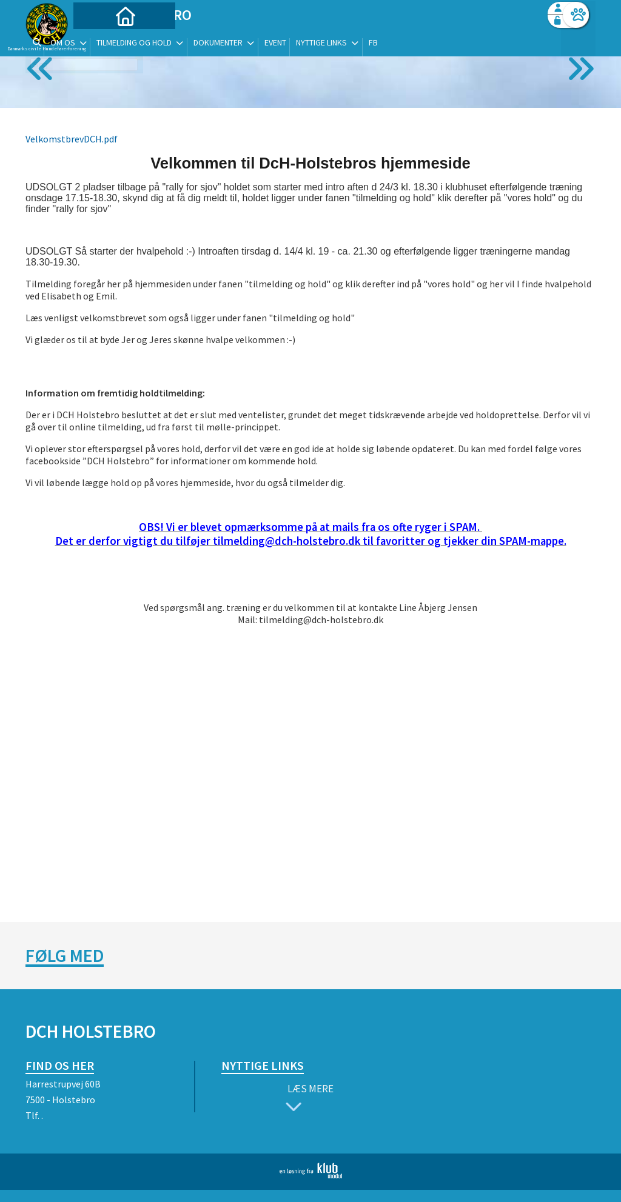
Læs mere (307, 1099)
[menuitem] (101, 41)
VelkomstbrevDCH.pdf (71, 139)
